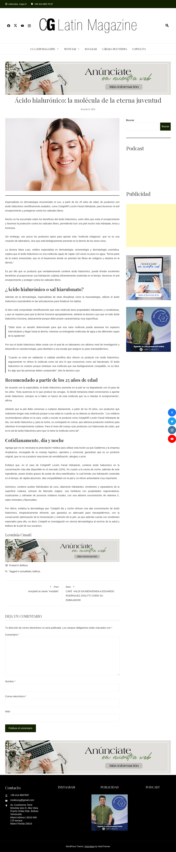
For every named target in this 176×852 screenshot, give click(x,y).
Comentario (12, 634)
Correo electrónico (15, 696)
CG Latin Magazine (42, 49)
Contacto (139, 49)
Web (7, 711)
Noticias (70, 49)
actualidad (25, 571)
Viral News (90, 846)
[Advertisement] (151, 225)
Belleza (24, 565)
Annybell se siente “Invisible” (34, 588)
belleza (36, 571)
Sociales (91, 49)
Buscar (130, 120)
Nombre (10, 681)
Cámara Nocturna (114, 49)
